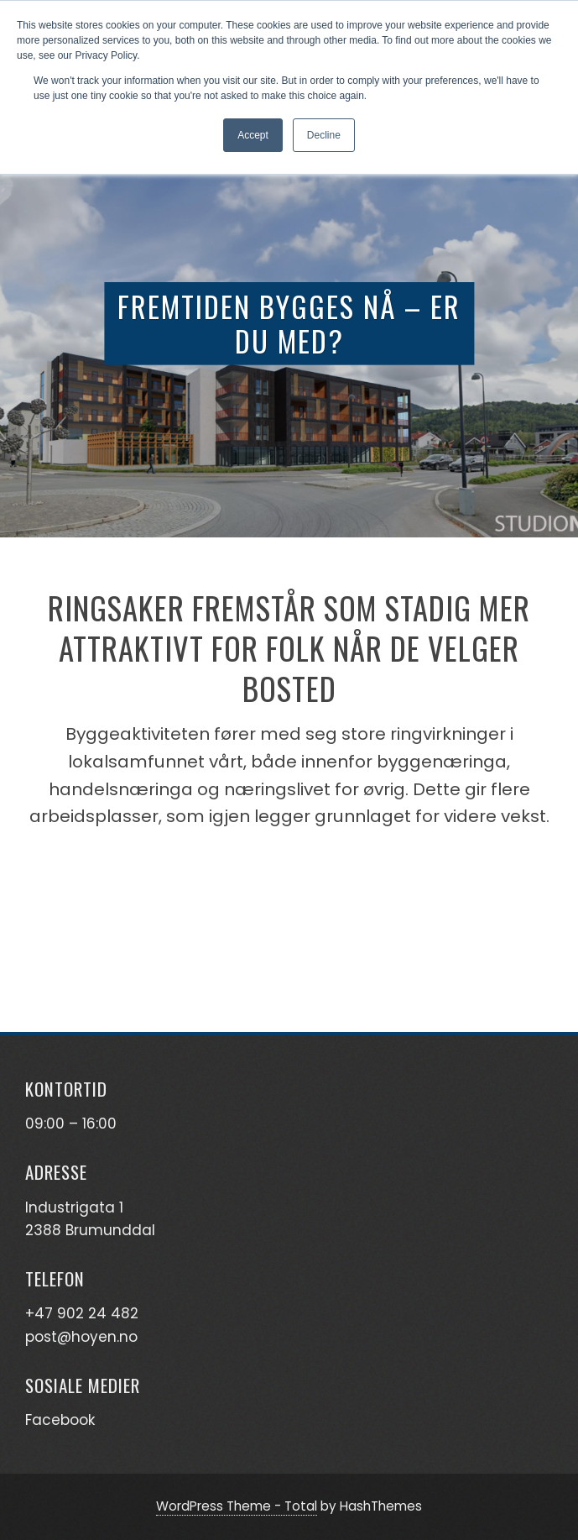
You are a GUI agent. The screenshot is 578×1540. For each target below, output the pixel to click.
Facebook (60, 1420)
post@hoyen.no (81, 1337)
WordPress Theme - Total (236, 1506)
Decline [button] (324, 135)
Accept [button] (252, 135)
